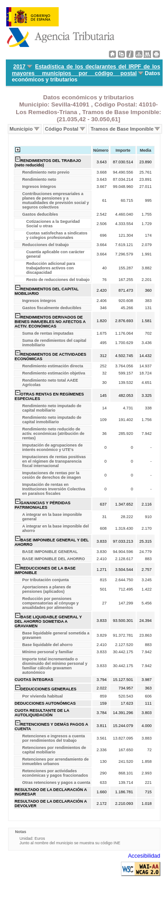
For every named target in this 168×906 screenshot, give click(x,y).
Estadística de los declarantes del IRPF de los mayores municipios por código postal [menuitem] (86, 70)
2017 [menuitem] (19, 67)
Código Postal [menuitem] (61, 129)
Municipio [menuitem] (21, 129)
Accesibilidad (144, 856)
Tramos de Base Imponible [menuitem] (121, 129)
